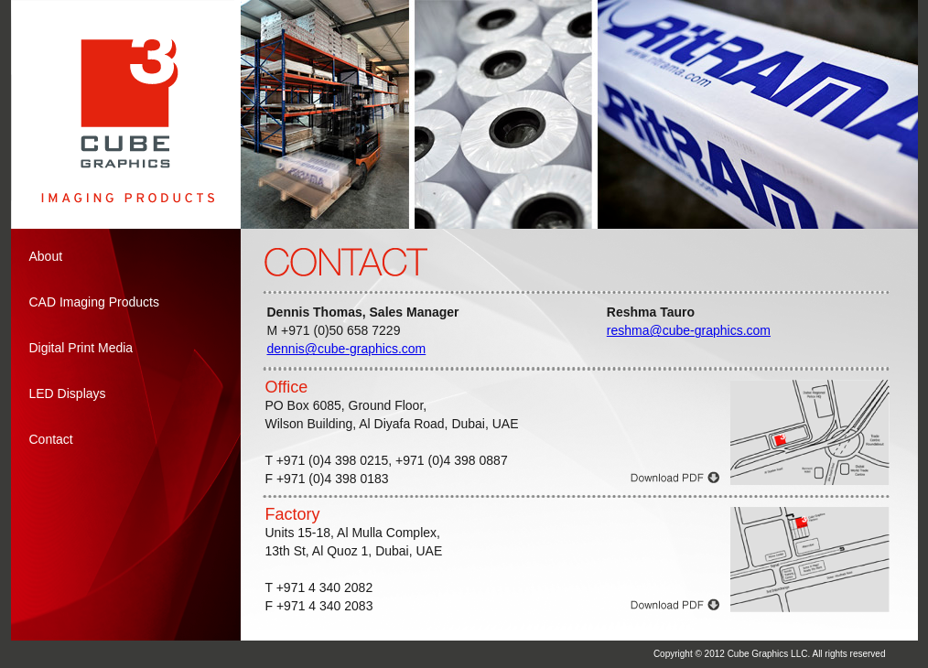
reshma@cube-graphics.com (689, 330)
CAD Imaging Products (94, 302)
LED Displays (67, 393)
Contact (51, 439)
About (46, 256)
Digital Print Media (81, 347)
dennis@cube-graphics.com (346, 348)
